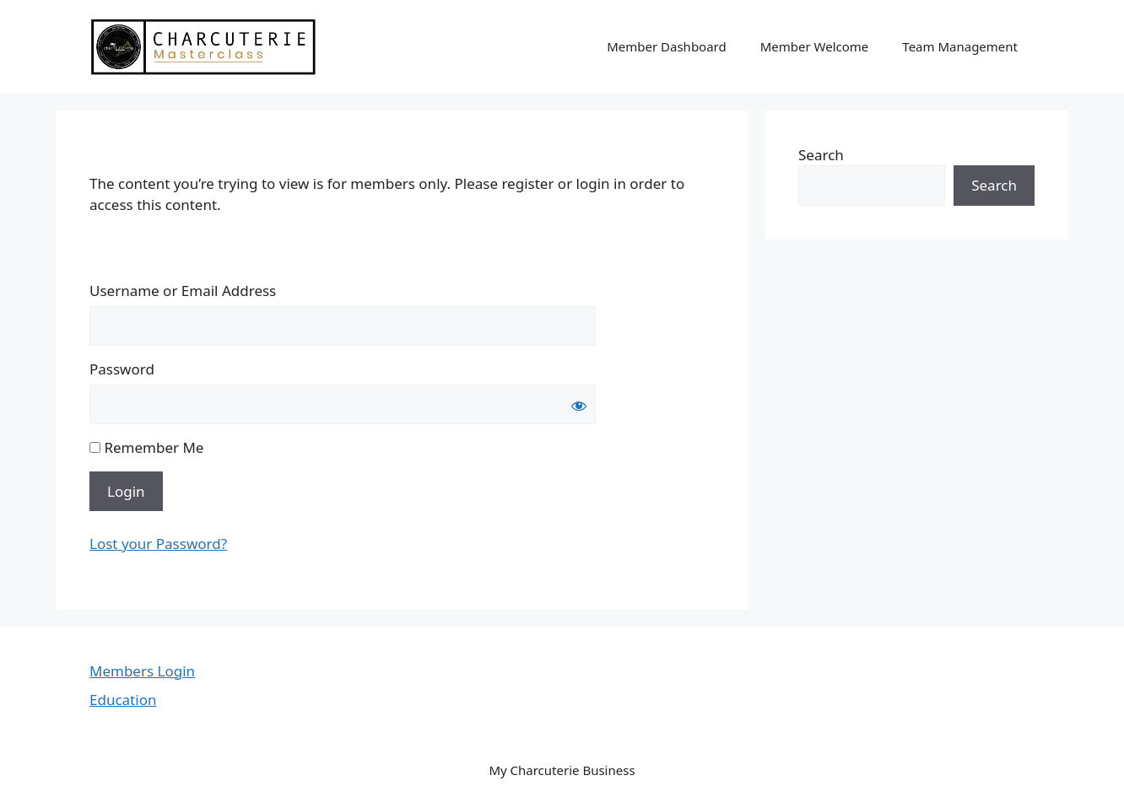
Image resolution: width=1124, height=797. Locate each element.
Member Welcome (814, 46)
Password (121, 369)
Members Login (142, 671)
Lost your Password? (158, 543)
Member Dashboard (667, 46)
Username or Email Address (182, 290)
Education (122, 699)
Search (821, 154)
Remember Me (146, 447)
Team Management (960, 46)
